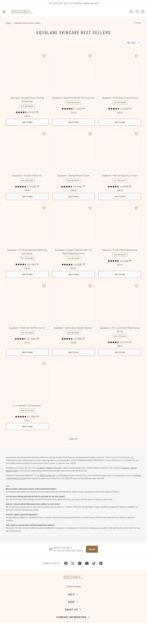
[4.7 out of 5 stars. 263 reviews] (72, 109)
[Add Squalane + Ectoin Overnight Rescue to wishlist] (136, 208)
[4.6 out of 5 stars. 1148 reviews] (118, 261)
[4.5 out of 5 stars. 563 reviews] (25, 264)
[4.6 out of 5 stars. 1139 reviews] (71, 339)
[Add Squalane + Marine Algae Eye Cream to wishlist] (136, 133)
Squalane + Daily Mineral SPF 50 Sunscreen (73, 97)
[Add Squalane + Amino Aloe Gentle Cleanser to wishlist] (90, 286)
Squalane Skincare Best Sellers (73, 32)
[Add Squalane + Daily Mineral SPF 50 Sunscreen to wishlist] (90, 56)
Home (8, 23)
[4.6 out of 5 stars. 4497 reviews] (71, 186)
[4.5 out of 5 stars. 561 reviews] (118, 109)
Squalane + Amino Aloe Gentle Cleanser (73, 327)
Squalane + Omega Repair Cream (73, 175)
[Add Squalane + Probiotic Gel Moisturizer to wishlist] (44, 286)
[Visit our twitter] (72, 563)
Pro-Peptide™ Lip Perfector (27, 405)
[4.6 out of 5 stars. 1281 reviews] (71, 264)
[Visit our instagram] (79, 563)
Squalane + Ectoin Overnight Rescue (120, 249)
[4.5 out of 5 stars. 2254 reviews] (25, 339)
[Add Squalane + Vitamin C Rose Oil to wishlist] (44, 133)
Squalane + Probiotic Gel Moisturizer (27, 327)
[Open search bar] (131, 11)
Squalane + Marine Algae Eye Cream (120, 175)
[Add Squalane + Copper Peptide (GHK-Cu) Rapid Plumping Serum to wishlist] (90, 208)
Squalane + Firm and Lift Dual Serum (120, 97)
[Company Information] (73, 617)
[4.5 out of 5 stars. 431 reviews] (26, 112)
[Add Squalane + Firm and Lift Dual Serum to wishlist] (136, 56)
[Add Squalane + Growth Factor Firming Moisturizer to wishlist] (44, 56)
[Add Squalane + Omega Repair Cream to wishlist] (90, 133)
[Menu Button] (4, 11)
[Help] (73, 594)
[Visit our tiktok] (93, 563)
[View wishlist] (137, 11)
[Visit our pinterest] (100, 563)
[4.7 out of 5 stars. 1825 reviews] (25, 416)
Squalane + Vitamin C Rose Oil (27, 175)
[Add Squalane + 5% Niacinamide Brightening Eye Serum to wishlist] (44, 208)
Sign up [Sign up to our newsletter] (91, 549)
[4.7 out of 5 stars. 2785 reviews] (25, 186)
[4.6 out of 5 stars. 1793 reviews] (118, 186)
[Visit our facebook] (65, 563)
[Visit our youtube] (86, 563)
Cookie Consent (74, 586)
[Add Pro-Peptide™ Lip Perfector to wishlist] (44, 363)
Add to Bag (27, 122)
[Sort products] (133, 42)
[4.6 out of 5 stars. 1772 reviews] (118, 342)
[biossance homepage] (22, 11)
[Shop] (73, 601)
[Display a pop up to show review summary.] (37, 112)
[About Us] (73, 609)
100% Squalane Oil (47, 475)
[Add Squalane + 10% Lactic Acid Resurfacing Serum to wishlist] (136, 286)
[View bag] (143, 11)
